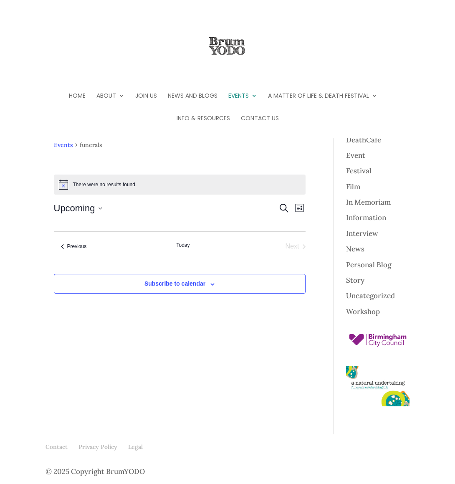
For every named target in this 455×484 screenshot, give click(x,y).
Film (353, 186)
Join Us (146, 96)
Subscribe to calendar (174, 283)
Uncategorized (370, 295)
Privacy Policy (97, 447)
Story (355, 280)
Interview (362, 233)
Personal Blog (368, 264)
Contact (57, 447)
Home (77, 96)
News (355, 248)
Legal (135, 447)
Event (355, 155)
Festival (359, 170)
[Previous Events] (74, 246)
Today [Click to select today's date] (183, 245)
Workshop (363, 311)
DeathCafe (363, 139)
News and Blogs (192, 96)
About (106, 96)
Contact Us (260, 118)
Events (238, 96)
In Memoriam (368, 202)
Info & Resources (203, 118)
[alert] (180, 185)
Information (366, 217)
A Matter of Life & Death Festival (318, 96)
